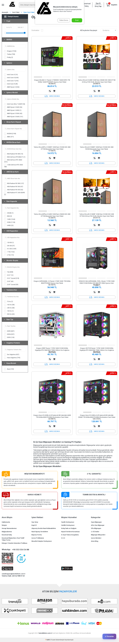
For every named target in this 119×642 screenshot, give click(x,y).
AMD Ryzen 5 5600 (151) (13, 117)
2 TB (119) (9, 255)
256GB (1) (8, 213)
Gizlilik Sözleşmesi (67, 525)
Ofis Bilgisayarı (96, 528)
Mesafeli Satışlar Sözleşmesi (41, 541)
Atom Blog (94, 541)
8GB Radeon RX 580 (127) (14, 183)
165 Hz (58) (9, 305)
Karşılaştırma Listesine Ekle (49, 91)
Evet (77, 20)
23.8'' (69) (8, 281)
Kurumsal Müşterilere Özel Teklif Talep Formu (13, 539)
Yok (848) (8, 272)
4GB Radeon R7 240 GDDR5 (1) (14, 193)
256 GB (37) (9, 246)
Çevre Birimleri (96, 538)
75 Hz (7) (8, 302)
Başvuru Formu (36, 535)
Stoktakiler (37, 30)
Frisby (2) (8, 57)
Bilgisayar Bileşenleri (98, 535)
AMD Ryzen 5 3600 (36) (13, 107)
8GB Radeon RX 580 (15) (13, 154)
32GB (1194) (9, 222)
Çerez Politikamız (37, 538)
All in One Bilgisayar (97, 525)
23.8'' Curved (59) (11, 285)
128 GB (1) (9, 243)
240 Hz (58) (9, 308)
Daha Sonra (64, 20)
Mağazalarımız (7, 531)
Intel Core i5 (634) (11, 78)
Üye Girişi (34, 522)
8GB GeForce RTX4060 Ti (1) (14, 157)
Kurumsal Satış (86, 4)
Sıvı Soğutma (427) (11, 355)
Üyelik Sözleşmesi (67, 522)
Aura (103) (9, 369)
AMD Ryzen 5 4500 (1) (12, 110)
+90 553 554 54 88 (20, 549)
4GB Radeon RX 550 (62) (13, 190)
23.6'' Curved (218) (11, 278)
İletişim (4, 525)
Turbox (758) (9, 54)
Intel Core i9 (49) (11, 84)
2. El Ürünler (95, 531)
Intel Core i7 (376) (11, 81)
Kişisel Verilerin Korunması (70, 531)
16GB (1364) (9, 219)
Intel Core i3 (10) (11, 75)
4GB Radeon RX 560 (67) (13, 187)
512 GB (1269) (10, 249)
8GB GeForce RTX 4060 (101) (13, 161)
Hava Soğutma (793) (12, 358)
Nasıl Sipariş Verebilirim (39, 531)
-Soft (47, 640)
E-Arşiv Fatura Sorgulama (70, 535)
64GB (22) (8, 225)
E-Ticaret (52, 640)
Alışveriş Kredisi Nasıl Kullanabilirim (43, 528)
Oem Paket (15, 12)
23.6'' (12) (8, 275)
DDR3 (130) (9, 337)
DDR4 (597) (9, 334)
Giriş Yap (98, 6)
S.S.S (63, 538)
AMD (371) (9, 137)
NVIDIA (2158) (10, 134)
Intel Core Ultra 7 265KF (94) (14, 104)
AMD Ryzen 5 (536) (11, 87)
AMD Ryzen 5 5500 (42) (13, 114)
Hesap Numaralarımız (9, 528)
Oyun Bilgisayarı (96, 522)
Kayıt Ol (33, 525)
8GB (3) (8, 216)
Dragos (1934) (10, 51)
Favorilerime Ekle (54, 91)
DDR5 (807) (9, 331)
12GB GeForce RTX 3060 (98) (13, 166)
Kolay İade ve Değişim (68, 528)
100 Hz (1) (9, 311)
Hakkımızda (6, 522)
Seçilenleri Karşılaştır (88, 30)
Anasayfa (5, 12)
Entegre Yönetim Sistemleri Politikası (14, 543)
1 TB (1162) (9, 252)
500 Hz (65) (9, 314)
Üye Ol (98, 3)
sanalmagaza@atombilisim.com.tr (13, 574)
